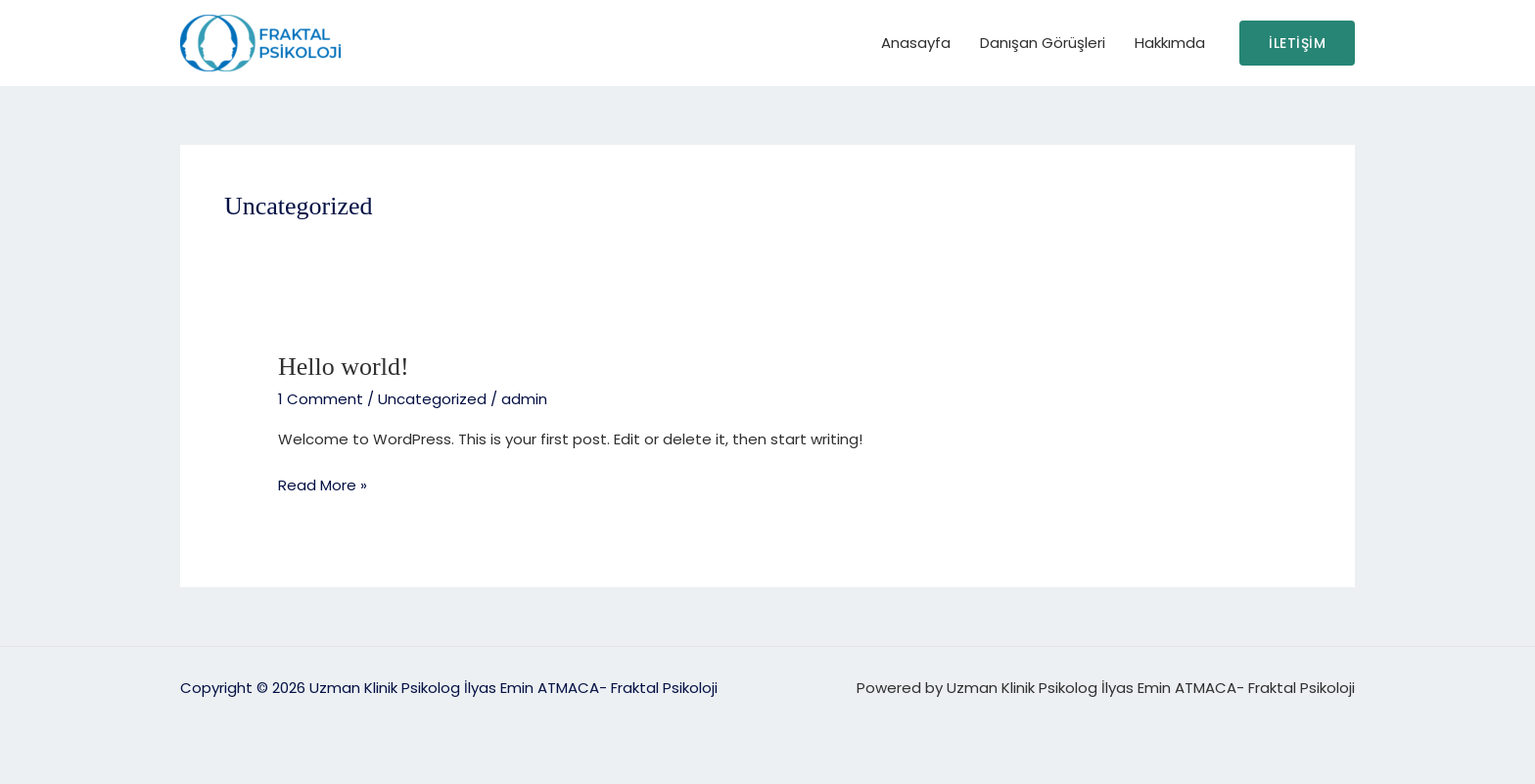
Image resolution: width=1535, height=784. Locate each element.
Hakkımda (1170, 42)
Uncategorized (432, 399)
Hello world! (343, 366)
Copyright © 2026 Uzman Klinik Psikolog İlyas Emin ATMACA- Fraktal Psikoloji (449, 687)
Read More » (322, 484)
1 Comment (320, 399)
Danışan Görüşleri (1042, 42)
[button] (1297, 43)
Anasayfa (916, 42)
